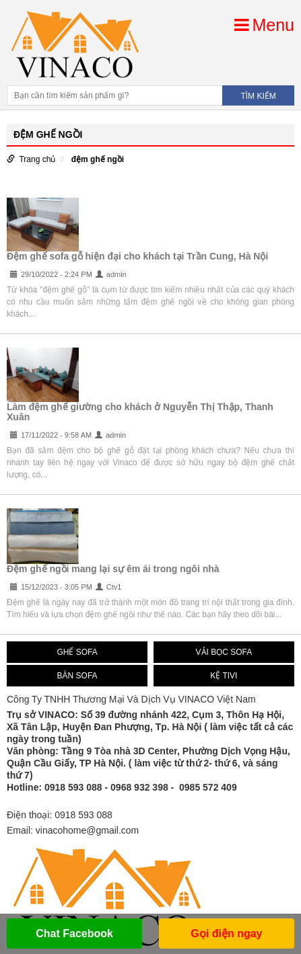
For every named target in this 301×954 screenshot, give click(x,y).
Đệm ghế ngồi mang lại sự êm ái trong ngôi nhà (113, 568)
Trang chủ (37, 159)
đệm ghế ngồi (97, 159)
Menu (264, 24)
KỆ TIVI (223, 675)
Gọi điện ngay (226, 933)
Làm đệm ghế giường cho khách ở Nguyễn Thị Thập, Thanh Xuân (140, 411)
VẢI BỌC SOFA (224, 652)
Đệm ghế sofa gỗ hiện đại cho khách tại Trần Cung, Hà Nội (137, 256)
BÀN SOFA (77, 675)
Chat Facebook (74, 933)
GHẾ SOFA (77, 652)
